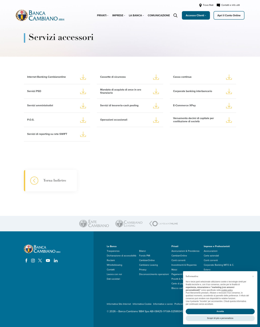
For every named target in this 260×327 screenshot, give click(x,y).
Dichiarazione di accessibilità (121, 255)
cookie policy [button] (226, 290)
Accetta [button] (220, 311)
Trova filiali (206, 5)
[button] (253, 276)
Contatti (111, 269)
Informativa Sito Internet (119, 304)
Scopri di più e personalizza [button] (220, 318)
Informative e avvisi (163, 304)
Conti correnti (178, 260)
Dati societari (113, 279)
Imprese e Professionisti (217, 246)
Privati (101, 15)
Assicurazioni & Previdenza (185, 251)
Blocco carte (177, 288)
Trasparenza (113, 251)
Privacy (142, 269)
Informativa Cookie (142, 304)
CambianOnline (147, 260)
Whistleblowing (114, 265)
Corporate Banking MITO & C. (219, 265)
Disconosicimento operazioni (154, 274)
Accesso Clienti (195, 15)
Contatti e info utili (228, 5)
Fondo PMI (144, 255)
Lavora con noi (114, 274)
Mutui (174, 269)
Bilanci (142, 251)
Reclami (111, 260)
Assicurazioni (210, 251)
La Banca (135, 15)
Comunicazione (159, 15)
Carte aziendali (211, 255)
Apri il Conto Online (229, 15)
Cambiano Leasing (148, 265)
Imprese (117, 15)
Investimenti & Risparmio (184, 265)
